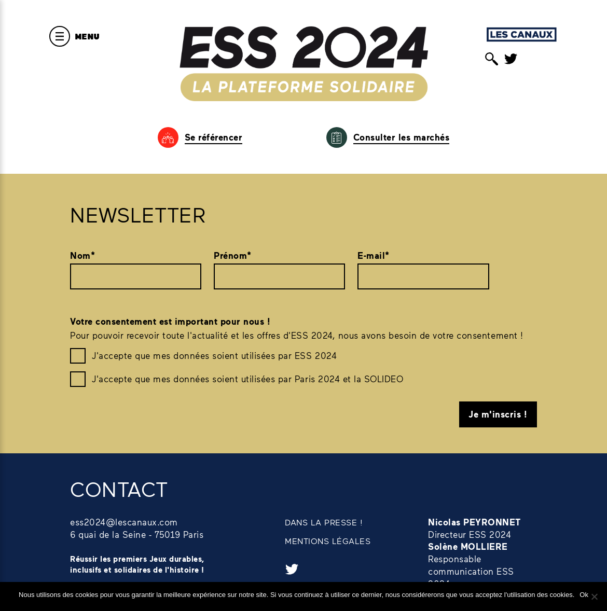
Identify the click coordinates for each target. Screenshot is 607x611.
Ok (584, 595)
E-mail (373, 255)
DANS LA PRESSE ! (324, 522)
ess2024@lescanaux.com (124, 522)
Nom (82, 255)
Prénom (233, 255)
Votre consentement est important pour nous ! (170, 321)
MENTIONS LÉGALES (327, 541)
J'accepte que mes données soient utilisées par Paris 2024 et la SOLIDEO (247, 378)
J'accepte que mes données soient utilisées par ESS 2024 (214, 355)
